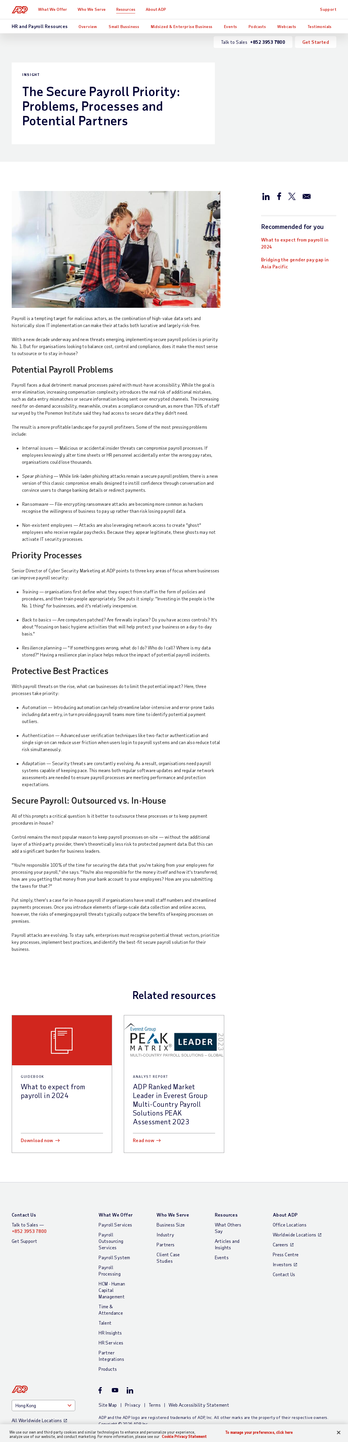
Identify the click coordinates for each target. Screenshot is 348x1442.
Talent (105, 1322)
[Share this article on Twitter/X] (292, 196)
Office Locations (289, 1224)
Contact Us (24, 1214)
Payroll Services (115, 1224)
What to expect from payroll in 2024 (295, 243)
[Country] (43, 1405)
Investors (282, 1264)
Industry (165, 1234)
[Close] (338, 1432)
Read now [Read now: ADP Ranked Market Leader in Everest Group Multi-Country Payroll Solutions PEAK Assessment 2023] (143, 1140)
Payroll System (114, 1257)
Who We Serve (92, 9)
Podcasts (257, 26)
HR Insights (110, 1332)
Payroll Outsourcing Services (111, 1241)
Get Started (315, 42)
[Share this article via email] (307, 196)
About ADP (156, 9)
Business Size (171, 1224)
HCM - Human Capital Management (112, 1290)
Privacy (133, 1405)
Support (328, 9)
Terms (155, 1405)
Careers (280, 1244)
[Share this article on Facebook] (279, 196)
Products (108, 1369)
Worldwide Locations (294, 1234)
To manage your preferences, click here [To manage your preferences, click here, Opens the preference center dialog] (259, 1432)
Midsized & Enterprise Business (181, 26)
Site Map (108, 1405)
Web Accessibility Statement (199, 1405)
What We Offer (52, 9)
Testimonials (320, 26)
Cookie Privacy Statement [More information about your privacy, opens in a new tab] (184, 1436)
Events (230, 26)
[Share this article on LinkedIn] (266, 196)
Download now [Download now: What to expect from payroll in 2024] (37, 1140)
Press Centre (286, 1254)
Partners (165, 1244)
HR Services (111, 1342)
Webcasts (286, 26)
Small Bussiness (124, 26)
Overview (87, 26)
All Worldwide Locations (37, 1420)
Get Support (24, 1241)
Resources (126, 9)
